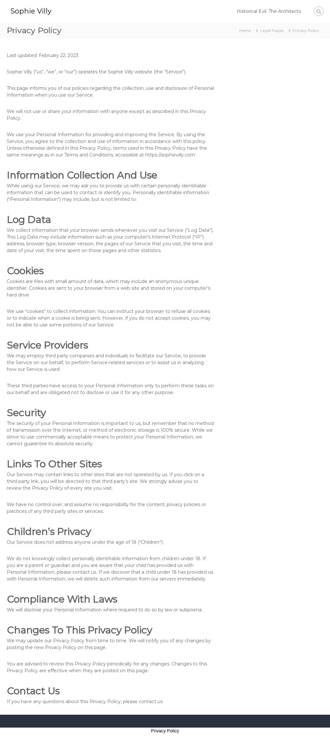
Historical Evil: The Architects (269, 11)
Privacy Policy (165, 730)
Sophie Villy (31, 11)
